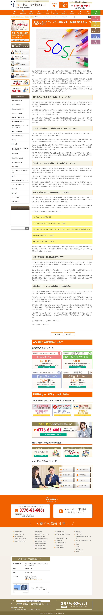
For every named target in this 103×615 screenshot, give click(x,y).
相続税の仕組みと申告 (61, 538)
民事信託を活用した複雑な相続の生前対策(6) (20, 148)
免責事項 (14, 188)
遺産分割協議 (38, 531)
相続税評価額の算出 (60, 542)
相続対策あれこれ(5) (17, 158)
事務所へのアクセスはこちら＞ (33, 579)
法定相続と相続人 (19, 536)
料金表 (14, 176)
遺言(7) (14, 139)
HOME (71, 1)
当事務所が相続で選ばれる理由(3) (20, 171)
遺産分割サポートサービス (42, 534)
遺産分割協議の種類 (40, 536)
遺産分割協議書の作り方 (41, 539)
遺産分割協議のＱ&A (40, 546)
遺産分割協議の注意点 (40, 541)
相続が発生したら (19, 534)
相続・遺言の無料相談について (20, 180)
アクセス (14, 193)
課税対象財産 (58, 540)
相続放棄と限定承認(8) (18, 121)
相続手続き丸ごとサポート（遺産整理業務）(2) (20, 126)
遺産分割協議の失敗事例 (41, 548)
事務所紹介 (79, 531)
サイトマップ (85, 1)
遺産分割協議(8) (16, 104)
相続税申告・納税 (60, 531)
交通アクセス (78, 1)
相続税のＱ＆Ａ (59, 545)
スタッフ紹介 (79, 534)
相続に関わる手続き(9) (18, 109)
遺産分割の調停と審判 (40, 543)
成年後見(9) (15, 144)
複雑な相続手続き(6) (17, 131)
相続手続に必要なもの (20, 541)
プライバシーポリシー (18, 184)
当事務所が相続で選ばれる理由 (83, 537)
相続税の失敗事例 (60, 547)
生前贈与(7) (15, 154)
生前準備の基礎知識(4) (18, 135)
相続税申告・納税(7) (17, 113)
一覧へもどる (56, 334)
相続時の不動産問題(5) (18, 117)
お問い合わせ (15, 201)
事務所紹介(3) (15, 166)
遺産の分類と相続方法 (20, 539)
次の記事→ (69, 334)
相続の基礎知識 (19, 531)
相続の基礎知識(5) (17, 100)
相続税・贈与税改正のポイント (62, 535)
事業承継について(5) (17, 162)
